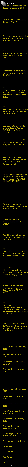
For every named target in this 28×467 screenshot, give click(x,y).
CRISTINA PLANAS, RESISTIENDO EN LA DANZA (12, 221)
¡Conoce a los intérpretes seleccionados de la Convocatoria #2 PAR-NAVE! (14, 289)
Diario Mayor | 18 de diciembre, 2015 (12, 434)
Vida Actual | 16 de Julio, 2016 (14, 355)
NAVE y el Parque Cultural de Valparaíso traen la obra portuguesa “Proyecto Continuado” (15, 327)
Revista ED (7, 457)
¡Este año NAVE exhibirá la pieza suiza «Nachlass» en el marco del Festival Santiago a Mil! (14, 160)
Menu (25, 3)
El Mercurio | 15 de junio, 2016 (14, 370)
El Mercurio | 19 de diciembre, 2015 (11, 427)
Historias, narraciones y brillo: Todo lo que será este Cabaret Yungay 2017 (15, 272)
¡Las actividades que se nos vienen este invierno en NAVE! (15, 55)
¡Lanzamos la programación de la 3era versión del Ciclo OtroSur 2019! (15, 111)
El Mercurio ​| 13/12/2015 (14, 441)
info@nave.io (19, 465)
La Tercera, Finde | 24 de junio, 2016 (14, 363)
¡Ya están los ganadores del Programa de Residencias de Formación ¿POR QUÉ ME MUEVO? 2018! (15, 177)
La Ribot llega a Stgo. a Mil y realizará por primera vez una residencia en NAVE (15, 253)
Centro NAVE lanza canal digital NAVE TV (14, 21)
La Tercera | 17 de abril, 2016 (13, 397)
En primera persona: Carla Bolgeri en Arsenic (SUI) (14, 7)
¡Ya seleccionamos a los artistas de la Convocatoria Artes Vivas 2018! (15, 206)
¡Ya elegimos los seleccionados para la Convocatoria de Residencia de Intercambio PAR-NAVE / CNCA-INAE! (15, 309)
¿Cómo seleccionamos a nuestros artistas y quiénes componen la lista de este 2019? (14, 93)
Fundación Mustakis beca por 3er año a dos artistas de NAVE (14, 73)
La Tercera (7, 446)
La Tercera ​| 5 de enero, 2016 (13, 420)
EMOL (5, 462)
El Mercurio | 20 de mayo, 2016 (14, 390)
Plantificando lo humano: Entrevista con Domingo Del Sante (14, 237)
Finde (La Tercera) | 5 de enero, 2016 (13, 412)
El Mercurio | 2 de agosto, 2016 (14, 348)
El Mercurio (8, 451)
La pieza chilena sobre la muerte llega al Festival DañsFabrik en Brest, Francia (14, 129)
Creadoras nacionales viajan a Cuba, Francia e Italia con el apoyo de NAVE (15, 38)
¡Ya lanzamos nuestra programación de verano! (14, 143)
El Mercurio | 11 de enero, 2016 (14, 405)
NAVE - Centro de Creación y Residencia (7, 3)
